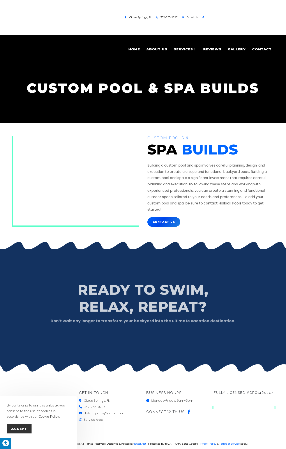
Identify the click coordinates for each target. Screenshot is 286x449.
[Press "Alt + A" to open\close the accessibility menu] (5, 443)
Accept (19, 429)
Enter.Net (140, 443)
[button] (213, 407)
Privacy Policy (207, 443)
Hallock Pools (230, 203)
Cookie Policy (49, 417)
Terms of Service (229, 443)
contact (211, 203)
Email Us (192, 17)
